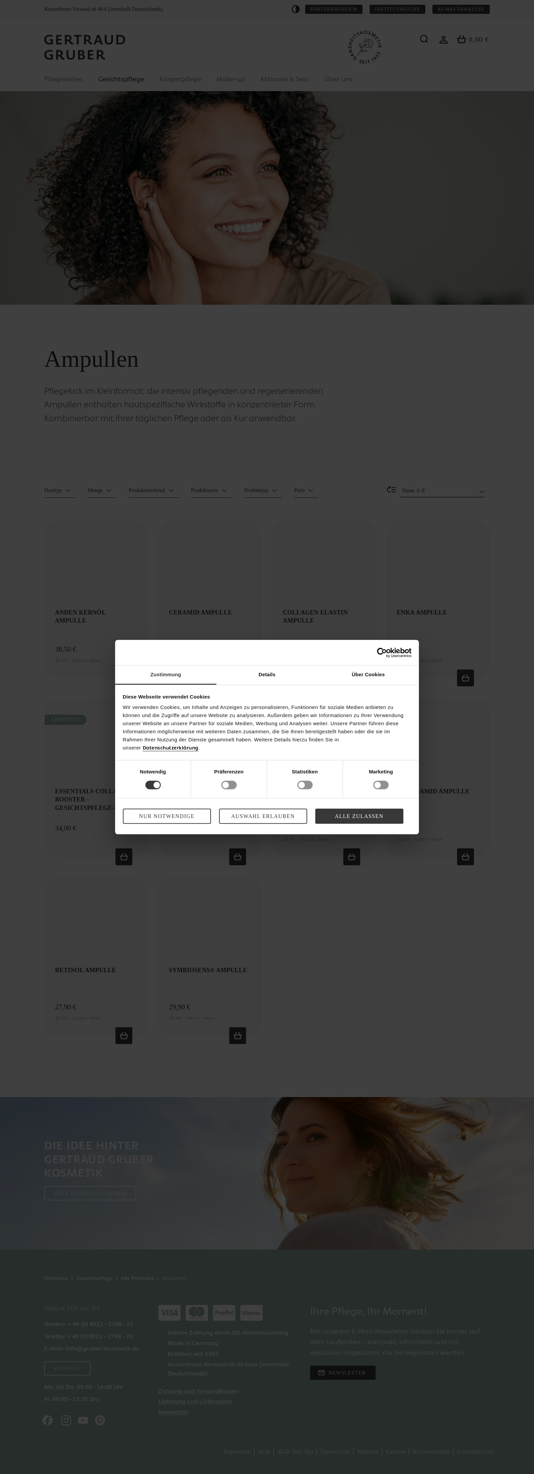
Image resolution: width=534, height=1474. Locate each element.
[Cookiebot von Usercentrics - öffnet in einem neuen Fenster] (381, 653)
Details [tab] (267, 674)
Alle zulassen (359, 816)
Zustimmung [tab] (166, 674)
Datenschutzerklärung (170, 747)
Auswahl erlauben (263, 816)
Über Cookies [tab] (368, 674)
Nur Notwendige (166, 816)
